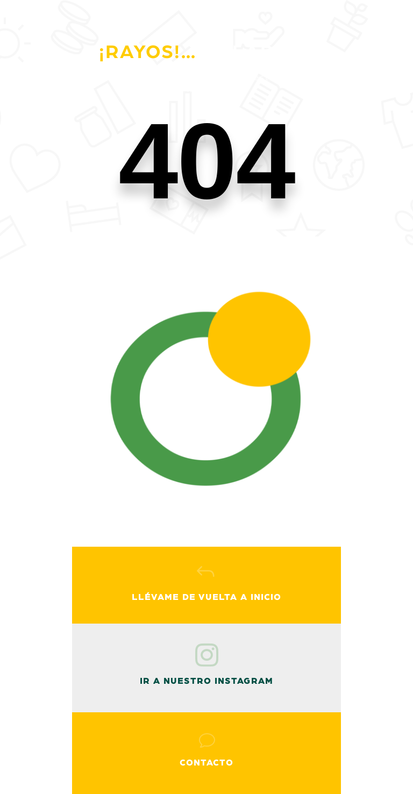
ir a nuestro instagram (206, 681)
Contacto (206, 763)
